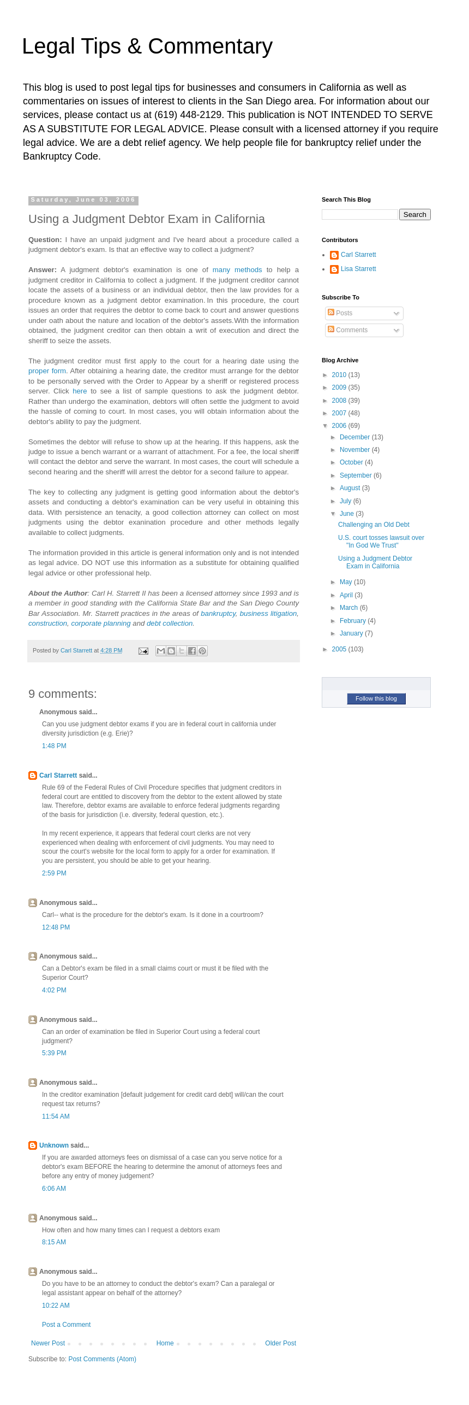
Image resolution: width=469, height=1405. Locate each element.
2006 (340, 426)
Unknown (54, 1145)
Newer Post (48, 1343)
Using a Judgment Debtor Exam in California (375, 562)
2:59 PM (54, 873)
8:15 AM (54, 1242)
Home (165, 1343)
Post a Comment (66, 1324)
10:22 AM (56, 1305)
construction (47, 623)
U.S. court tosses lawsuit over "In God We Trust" (381, 541)
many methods (237, 270)
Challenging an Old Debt (374, 524)
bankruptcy (218, 613)
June (348, 514)
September (357, 475)
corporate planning (100, 623)
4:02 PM (54, 990)
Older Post (280, 1343)
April (347, 595)
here (80, 391)
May (347, 582)
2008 (340, 400)
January (352, 633)
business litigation (268, 613)
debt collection (170, 623)
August (351, 488)
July (346, 501)
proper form (47, 371)
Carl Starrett (58, 775)
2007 (340, 413)
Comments (348, 330)
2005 (340, 649)
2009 (340, 387)
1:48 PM (54, 746)
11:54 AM (56, 1116)
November (356, 450)
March (350, 608)
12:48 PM (56, 927)
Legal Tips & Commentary (147, 46)
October (352, 462)
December (356, 437)
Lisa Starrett (358, 269)
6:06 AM (54, 1188)
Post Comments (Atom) (102, 1359)
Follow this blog (376, 698)
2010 (340, 375)
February (354, 621)
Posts (340, 313)
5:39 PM (54, 1053)
